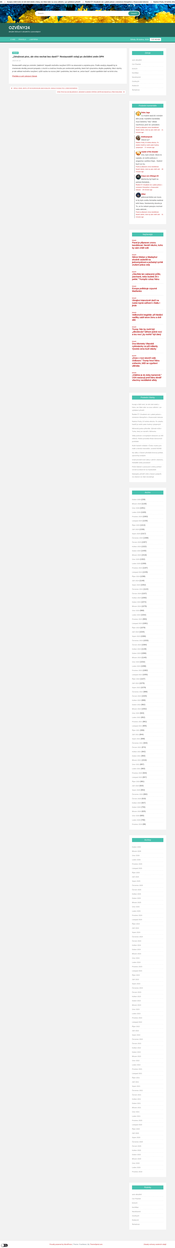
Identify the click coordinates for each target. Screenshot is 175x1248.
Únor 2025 (136, 559)
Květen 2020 (136, 803)
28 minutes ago (147, 190)
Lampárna (33, 39)
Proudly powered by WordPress (61, 1244)
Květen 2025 (136, 546)
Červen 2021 (136, 747)
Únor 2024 (136, 610)
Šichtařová (136, 90)
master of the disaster (149, 152)
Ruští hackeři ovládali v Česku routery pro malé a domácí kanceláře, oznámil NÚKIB (146, 447)
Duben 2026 (136, 499)
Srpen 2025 (136, 534)
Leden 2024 (136, 615)
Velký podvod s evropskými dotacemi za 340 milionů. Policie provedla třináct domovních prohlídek (147, 438)
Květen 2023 (136, 649)
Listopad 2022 (137, 675)
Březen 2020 (136, 811)
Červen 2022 (136, 696)
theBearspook (146, 137)
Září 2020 (135, 786)
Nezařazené (136, 77)
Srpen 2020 (136, 790)
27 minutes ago (149, 147)
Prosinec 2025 (137, 516)
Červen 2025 (136, 542)
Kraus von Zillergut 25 (150, 176)
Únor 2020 (136, 816)
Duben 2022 (136, 705)
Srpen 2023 (136, 636)
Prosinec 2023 (137, 619)
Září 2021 (135, 734)
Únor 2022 (136, 713)
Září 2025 (135, 529)
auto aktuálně (137, 60)
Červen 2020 (136, 799)
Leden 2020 (136, 820)
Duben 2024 (136, 602)
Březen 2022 (136, 709)
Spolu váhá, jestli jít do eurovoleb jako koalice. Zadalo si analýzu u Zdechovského (45, 88)
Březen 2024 (136, 606)
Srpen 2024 (136, 585)
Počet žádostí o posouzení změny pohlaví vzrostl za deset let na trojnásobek (146, 468)
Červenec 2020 (137, 794)
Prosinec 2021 (137, 722)
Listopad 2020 (137, 777)
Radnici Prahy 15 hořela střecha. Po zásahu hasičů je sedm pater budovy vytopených (147, 145)
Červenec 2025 (137, 538)
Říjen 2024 (136, 576)
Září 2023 (135, 632)
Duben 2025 (136, 551)
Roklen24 (135, 85)
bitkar (143, 194)
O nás (12, 39)
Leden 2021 (136, 769)
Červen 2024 (136, 593)
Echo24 (15, 53)
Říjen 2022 (136, 679)
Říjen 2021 (136, 730)
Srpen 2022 (136, 687)
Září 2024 (135, 581)
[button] (4, 1245)
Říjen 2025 (136, 525)
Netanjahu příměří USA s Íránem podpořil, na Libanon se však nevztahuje (147, 475)
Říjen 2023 (136, 628)
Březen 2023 (136, 657)
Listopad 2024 (137, 572)
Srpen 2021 (136, 739)
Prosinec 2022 (137, 670)
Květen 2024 (136, 598)
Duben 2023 (136, 653)
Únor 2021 (136, 764)
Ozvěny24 (19, 27)
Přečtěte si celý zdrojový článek (24, 76)
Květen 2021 (136, 752)
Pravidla (22, 39)
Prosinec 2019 (137, 824)
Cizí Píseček (136, 64)
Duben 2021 (136, 756)
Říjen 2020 (136, 781)
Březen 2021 (136, 760)
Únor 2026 (136, 508)
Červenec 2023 (137, 640)
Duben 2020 (136, 807)
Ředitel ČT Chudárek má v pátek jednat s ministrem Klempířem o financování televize (123, 2)
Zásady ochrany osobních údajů (155, 1244)
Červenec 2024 (137, 589)
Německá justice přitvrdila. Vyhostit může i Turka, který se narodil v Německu (147, 430)
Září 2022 (135, 683)
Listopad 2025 (137, 521)
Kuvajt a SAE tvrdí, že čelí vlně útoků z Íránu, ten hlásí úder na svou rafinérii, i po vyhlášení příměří (50, 2)
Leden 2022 (136, 717)
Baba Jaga (145, 112)
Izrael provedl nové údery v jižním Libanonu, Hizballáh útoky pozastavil (147, 461)
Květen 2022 (136, 700)
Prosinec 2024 (137, 568)
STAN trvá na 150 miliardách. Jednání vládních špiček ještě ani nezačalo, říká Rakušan (89, 92)
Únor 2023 (136, 662)
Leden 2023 (136, 666)
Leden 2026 (136, 512)
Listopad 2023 (137, 623)
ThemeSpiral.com (96, 1244)
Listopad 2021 (137, 726)
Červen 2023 (136, 645)
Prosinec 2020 (137, 773)
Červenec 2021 (137, 743)
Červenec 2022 (137, 692)
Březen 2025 (136, 555)
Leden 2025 (136, 563)
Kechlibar (135, 73)
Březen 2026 (136, 504)
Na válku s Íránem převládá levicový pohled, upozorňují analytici (147, 454)
